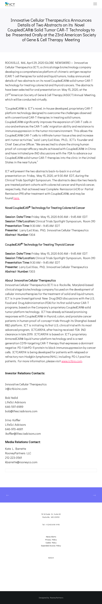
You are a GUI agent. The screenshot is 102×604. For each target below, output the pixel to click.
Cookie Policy (51, 542)
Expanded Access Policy (51, 545)
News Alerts (51, 536)
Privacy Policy (51, 539)
